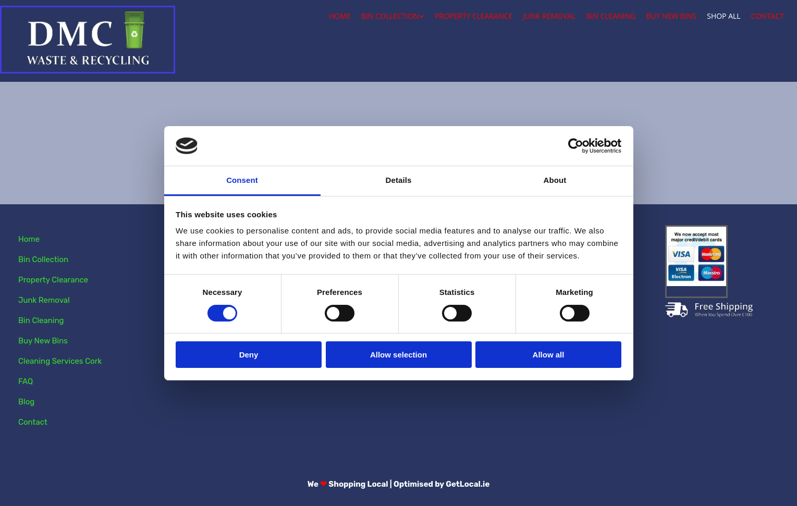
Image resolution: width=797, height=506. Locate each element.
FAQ (25, 381)
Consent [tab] (242, 180)
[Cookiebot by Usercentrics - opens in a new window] (575, 146)
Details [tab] (399, 180)
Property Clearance (473, 16)
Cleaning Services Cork (60, 361)
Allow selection (398, 354)
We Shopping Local (348, 484)
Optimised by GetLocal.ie (441, 484)
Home (340, 16)
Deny (249, 354)
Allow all (549, 354)
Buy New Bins (671, 16)
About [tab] (555, 180)
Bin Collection (390, 16)
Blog (26, 401)
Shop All (723, 16)
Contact (767, 16)
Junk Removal (549, 16)
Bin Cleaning (610, 16)
